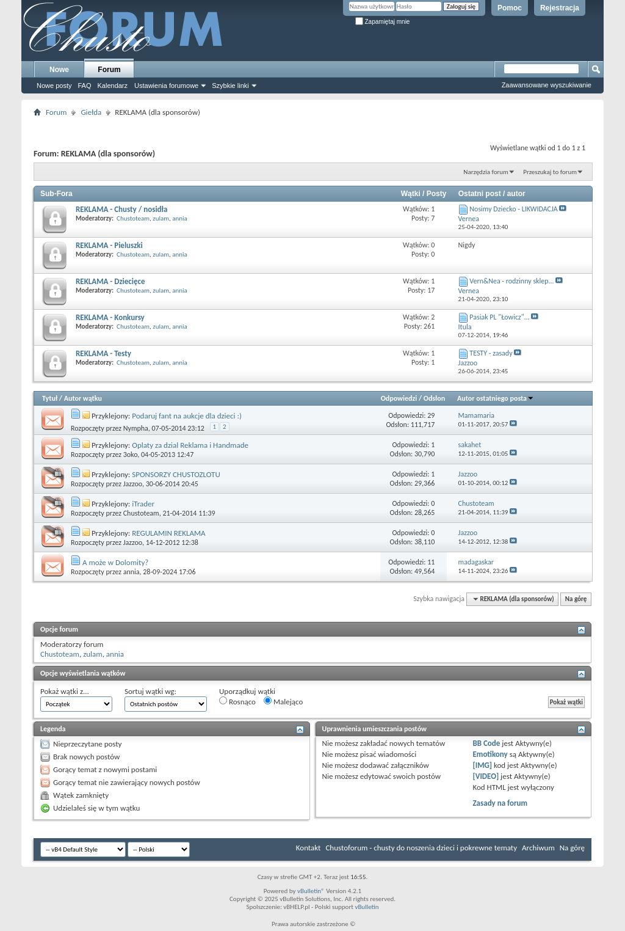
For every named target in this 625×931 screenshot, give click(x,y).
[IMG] (482, 765)
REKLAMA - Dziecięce (110, 281)
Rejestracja (559, 8)
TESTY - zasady (490, 353)
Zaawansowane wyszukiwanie (546, 85)
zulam (161, 218)
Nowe (59, 69)
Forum (109, 69)
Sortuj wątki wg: (150, 691)
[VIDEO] (485, 776)
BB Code (486, 743)
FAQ (84, 85)
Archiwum (538, 847)
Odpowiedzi (399, 398)
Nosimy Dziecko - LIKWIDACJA (513, 209)
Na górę (576, 599)
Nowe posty (54, 85)
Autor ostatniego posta (495, 398)
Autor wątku (83, 398)
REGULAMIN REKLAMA (168, 533)
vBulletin (366, 907)
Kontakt (308, 847)
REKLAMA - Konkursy (110, 317)
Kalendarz (113, 85)
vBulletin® (311, 891)
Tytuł (49, 398)
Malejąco (283, 701)
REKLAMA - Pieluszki (109, 245)
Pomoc (509, 8)
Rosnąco (237, 701)
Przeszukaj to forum (550, 172)
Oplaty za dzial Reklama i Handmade (190, 445)
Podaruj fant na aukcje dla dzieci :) (187, 415)
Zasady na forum (499, 803)
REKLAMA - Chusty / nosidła (121, 209)
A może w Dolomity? (115, 562)
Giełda (91, 112)
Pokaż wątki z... (64, 691)
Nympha (135, 428)
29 (431, 415)
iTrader (143, 503)
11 (431, 562)
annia (179, 218)
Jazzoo (132, 484)
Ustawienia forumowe (166, 85)
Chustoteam (133, 218)
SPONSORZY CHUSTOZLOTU (176, 474)
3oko (130, 454)
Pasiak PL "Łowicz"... (499, 317)
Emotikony (489, 754)
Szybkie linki (230, 85)
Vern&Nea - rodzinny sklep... (511, 281)
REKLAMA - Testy (103, 353)
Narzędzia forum (485, 172)
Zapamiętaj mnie (382, 21)
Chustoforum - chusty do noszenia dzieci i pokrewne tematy (421, 847)
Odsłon (434, 398)
